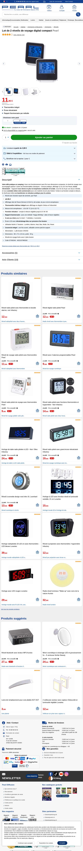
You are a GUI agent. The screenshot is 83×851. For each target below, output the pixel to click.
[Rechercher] (78, 14)
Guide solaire (9, 808)
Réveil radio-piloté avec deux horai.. (54, 416)
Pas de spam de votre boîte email (54, 757)
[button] (13, 130)
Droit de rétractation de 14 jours (53, 752)
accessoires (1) (9, 253)
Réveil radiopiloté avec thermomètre (13, 368)
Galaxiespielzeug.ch (51, 820)
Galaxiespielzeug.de (51, 814)
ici (33, 838)
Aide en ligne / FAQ (12, 727)
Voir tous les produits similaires (10, 609)
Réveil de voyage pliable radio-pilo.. (13, 416)
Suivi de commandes (56, 1)
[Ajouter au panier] (44, 137)
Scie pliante (5, 713)
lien (56, 831)
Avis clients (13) (10, 260)
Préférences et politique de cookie (15, 800)
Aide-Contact (69, 1)
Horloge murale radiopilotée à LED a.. (14, 557)
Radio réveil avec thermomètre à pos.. (55, 321)
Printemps (71, 20)
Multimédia (24, 20)
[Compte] (62, 8)
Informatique (6, 20)
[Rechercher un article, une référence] (41, 14)
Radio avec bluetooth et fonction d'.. (13, 666)
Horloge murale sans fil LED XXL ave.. (14, 604)
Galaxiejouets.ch (50, 817)
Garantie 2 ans (48, 755)
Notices (7, 805)
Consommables (15, 20)
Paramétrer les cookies (46, 843)
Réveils (55, 27)
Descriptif (7, 180)
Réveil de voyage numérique (52, 368)
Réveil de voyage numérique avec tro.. (55, 463)
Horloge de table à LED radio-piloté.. (13, 463)
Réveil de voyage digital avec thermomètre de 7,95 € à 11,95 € (20, 246)
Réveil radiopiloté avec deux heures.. (13, 321)
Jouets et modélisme (52, 20)
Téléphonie (62, 20)
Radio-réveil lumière (49, 604)
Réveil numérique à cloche (10, 510)
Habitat (41, 20)
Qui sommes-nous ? (11, 789)
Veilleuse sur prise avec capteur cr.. (54, 713)
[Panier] (74, 8)
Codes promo (9, 802)
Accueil (16, 27)
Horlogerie (48, 27)
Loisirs (33, 20)
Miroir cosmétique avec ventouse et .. (55, 666)
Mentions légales (10, 797)
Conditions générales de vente (14, 794)
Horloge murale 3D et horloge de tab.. (55, 510)
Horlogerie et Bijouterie (35, 27)
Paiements (10, 752)
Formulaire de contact (12, 733)
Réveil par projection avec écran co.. (54, 557)
